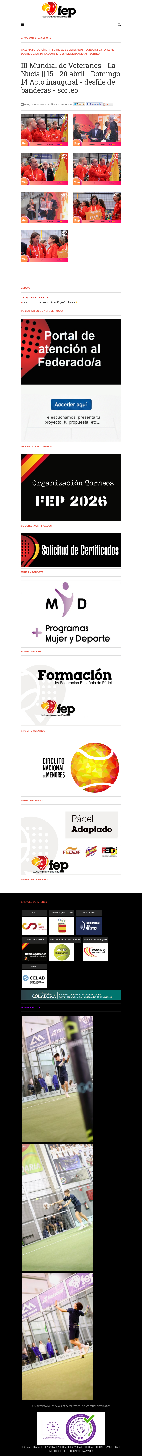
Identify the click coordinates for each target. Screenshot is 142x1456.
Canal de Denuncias (45, 1447)
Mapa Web (88, 1451)
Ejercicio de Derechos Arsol (65, 1451)
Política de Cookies (94, 1447)
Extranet (27, 1447)
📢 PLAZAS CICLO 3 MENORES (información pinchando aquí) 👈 (49, 302)
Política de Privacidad (69, 1447)
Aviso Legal (112, 1447)
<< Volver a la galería (36, 38)
